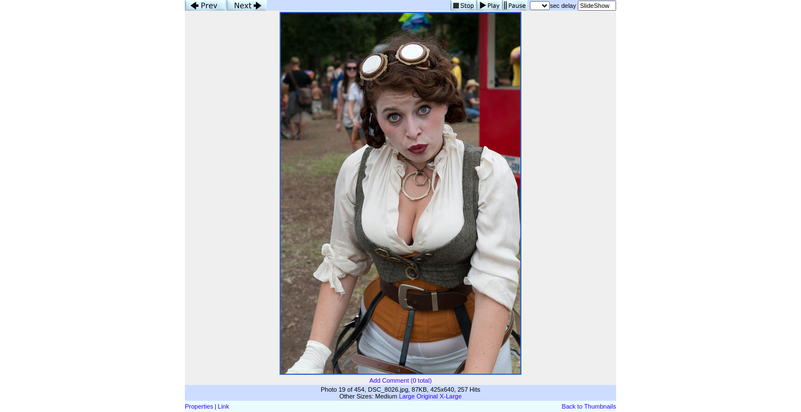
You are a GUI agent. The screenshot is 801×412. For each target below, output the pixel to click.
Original (427, 396)
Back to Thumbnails (589, 406)
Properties (199, 406)
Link (223, 406)
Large (407, 396)
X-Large (451, 396)
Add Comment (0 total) (400, 380)
